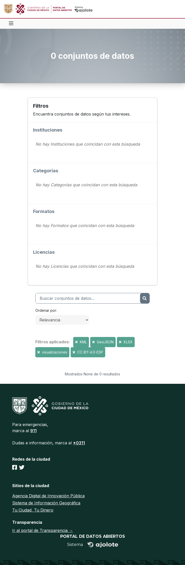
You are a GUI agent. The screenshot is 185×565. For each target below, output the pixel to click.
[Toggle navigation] (11, 24)
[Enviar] (144, 298)
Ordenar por (45, 310)
